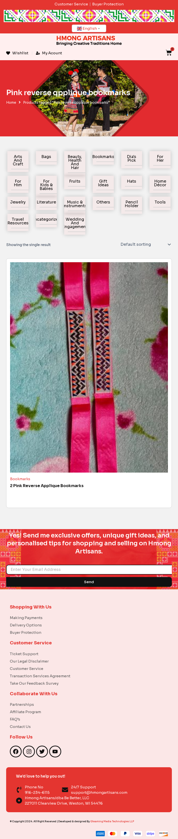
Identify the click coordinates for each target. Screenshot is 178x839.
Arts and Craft (18, 160)
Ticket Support (24, 653)
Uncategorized (46, 219)
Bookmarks (103, 157)
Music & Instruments (75, 204)
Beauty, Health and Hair (75, 162)
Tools (160, 202)
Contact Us (20, 726)
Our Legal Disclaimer (29, 661)
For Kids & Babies (46, 184)
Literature (46, 202)
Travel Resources (18, 221)
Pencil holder (131, 204)
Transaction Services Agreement (40, 676)
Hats (131, 181)
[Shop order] (145, 244)
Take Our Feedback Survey (34, 683)
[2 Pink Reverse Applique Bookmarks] (89, 367)
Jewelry (18, 202)
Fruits (74, 181)
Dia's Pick (131, 158)
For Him (18, 183)
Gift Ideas (103, 183)
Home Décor (160, 183)
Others (103, 202)
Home (11, 103)
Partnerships (22, 704)
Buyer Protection (25, 632)
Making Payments (26, 617)
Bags (46, 157)
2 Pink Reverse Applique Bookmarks (47, 485)
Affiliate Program (25, 711)
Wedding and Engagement (75, 223)
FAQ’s (15, 719)
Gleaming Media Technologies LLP (112, 821)
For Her (160, 158)
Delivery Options (26, 625)
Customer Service (26, 668)
